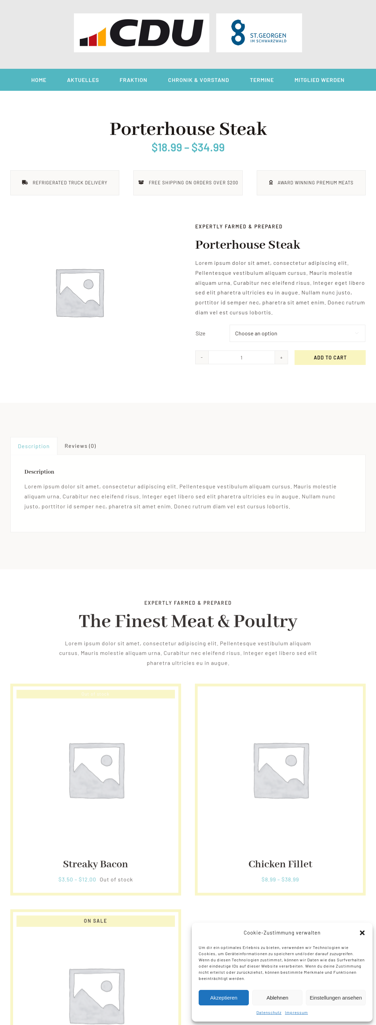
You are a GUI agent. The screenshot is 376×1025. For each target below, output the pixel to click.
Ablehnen (277, 998)
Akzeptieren (223, 998)
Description (34, 448)
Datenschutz (268, 1012)
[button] (362, 932)
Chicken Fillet (280, 867)
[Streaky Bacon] (95, 697)
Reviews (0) (80, 448)
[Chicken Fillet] (280, 697)
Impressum (296, 1012)
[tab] (33, 448)
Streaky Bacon (95, 867)
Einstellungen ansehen (336, 998)
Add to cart (330, 357)
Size (201, 333)
